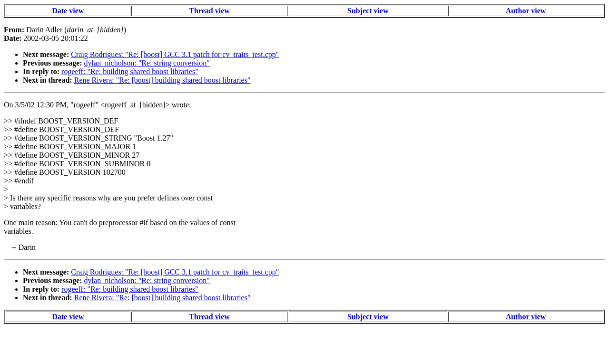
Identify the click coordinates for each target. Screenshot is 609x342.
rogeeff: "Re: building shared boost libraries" (129, 71)
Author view (526, 11)
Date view (68, 11)
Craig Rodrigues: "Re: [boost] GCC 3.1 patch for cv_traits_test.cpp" (175, 54)
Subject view (368, 11)
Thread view (209, 11)
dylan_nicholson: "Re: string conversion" (147, 63)
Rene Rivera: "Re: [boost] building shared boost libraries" (162, 80)
